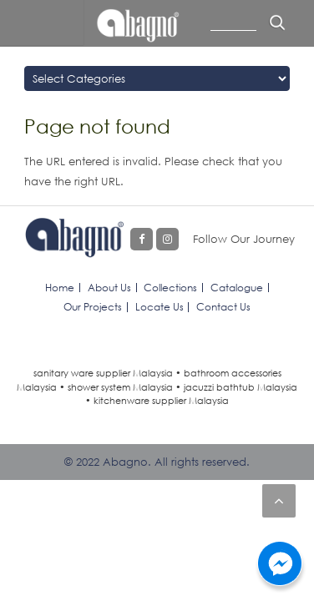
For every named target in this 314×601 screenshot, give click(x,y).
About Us (109, 287)
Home (59, 287)
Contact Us (223, 306)
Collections (170, 287)
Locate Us (159, 306)
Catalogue (236, 287)
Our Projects (92, 306)
